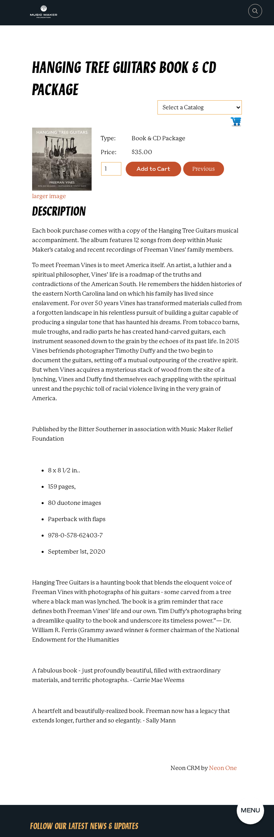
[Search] (255, 11)
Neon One (223, 768)
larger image (49, 196)
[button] (251, 811)
